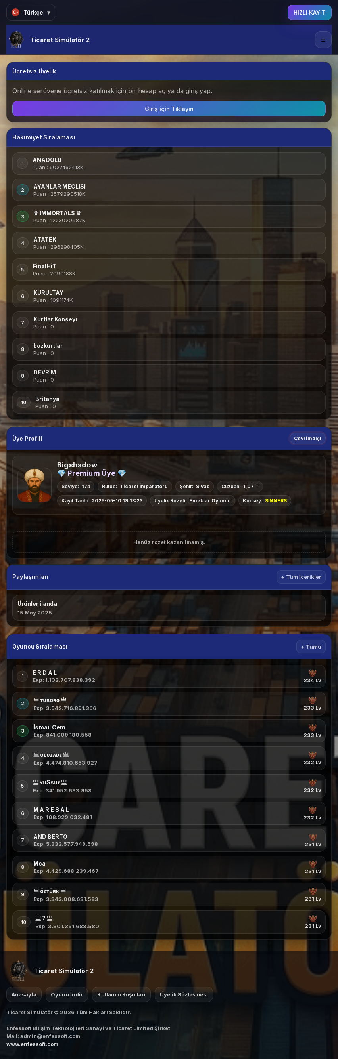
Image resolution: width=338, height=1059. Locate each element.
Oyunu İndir (67, 994)
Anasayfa (24, 994)
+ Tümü (311, 646)
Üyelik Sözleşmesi (184, 994)
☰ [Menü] (323, 39)
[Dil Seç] (30, 12)
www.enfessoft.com (32, 1044)
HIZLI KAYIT (310, 12)
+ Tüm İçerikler (301, 577)
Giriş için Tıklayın (169, 108)
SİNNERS (276, 501)
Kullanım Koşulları (121, 994)
